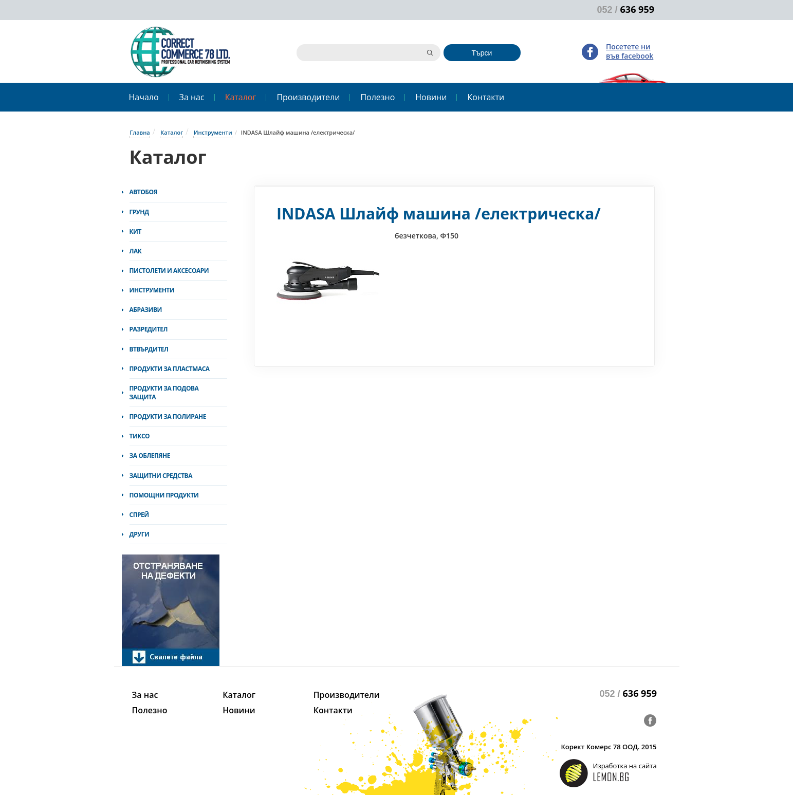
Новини (431, 97)
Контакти (485, 97)
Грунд (139, 212)
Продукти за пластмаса (170, 368)
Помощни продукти (164, 495)
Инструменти (213, 132)
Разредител (149, 329)
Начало (144, 97)
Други (140, 534)
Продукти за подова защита (164, 392)
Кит (135, 231)
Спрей (139, 514)
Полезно (377, 97)
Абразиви (146, 309)
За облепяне (150, 455)
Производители (308, 97)
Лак (136, 251)
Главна (140, 132)
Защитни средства (161, 475)
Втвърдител (149, 349)
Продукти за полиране (168, 416)
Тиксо (140, 436)
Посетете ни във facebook (629, 51)
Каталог (240, 97)
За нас (192, 97)
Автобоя (144, 192)
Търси (482, 53)
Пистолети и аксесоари (169, 270)
